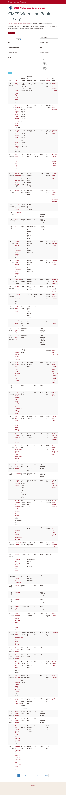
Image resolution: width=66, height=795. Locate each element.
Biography (54, 90)
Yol (15, 385)
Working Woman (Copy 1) (17, 720)
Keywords (44, 58)
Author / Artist (44, 42)
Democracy (55, 700)
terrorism (54, 173)
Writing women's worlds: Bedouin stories (17, 665)
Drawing (54, 416)
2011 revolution (49, 61)
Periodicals (55, 243)
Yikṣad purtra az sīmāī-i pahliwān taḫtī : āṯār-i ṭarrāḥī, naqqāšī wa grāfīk (17, 424)
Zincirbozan (18, 212)
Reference (54, 439)
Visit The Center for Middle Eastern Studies (19, 23)
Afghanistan (49, 69)
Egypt (53, 362)
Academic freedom (49, 66)
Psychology (55, 632)
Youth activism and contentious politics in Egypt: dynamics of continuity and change (18, 371)
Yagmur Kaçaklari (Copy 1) (17, 656)
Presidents (54, 88)
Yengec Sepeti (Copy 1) (17, 466)
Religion (54, 698)
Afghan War (49, 68)
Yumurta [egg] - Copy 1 (17, 337)
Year (41, 47)
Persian (54, 289)
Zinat (16, 219)
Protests (54, 378)
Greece (54, 323)
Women (54, 291)
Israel (53, 675)
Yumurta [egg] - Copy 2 (17, 330)
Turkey (53, 446)
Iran (56, 160)
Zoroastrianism (56, 281)
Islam (53, 107)
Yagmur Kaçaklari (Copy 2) (17, 649)
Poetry (53, 288)
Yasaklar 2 (17, 592)
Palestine (54, 677)
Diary (53, 546)
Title (9, 42)
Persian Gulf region (54, 530)
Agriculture (55, 501)
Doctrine (54, 106)
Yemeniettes (18, 473)
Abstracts (49, 63)
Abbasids (49, 62)
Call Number (11, 58)
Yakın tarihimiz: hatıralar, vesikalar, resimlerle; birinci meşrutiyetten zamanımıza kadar (18, 620)
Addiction (49, 67)
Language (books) (12, 52)
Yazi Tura (17, 549)
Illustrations (55, 392)
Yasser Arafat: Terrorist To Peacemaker (18, 578)
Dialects (54, 482)
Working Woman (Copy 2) (17, 713)
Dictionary (54, 437)
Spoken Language (44, 52)
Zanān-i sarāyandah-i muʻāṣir (18, 287)
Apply (10, 73)
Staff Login (33, 785)
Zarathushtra (18, 279)
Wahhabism (55, 109)
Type (17, 37)
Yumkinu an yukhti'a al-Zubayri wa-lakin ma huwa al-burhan (17, 354)
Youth (53, 364)
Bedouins (54, 662)
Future (53, 179)
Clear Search (11, 32)
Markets (54, 504)
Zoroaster (54, 283)
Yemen (54, 349)
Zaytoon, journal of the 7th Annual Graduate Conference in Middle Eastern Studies (18, 249)
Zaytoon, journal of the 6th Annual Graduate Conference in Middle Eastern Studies (18, 268)
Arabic (53, 480)
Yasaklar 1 (17, 599)
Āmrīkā (17, 190)
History (54, 165)
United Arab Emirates (54, 84)
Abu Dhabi (49, 64)
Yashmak (17, 585)
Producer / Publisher (13, 47)
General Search (44, 37)
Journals (54, 241)
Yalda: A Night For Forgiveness (18, 608)
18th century (49, 59)
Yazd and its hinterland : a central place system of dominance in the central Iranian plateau (18, 563)
